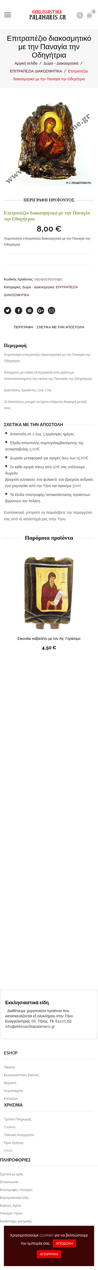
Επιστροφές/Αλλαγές (16, 1190)
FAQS (8, 1151)
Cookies (10, 1127)
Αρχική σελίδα (26, 63)
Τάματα (9, 1067)
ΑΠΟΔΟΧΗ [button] (64, 1243)
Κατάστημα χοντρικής (16, 1221)
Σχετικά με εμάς (11, 1174)
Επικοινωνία (9, 1182)
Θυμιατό (10, 1083)
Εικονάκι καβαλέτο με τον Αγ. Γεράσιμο (49, 638)
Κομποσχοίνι (13, 1091)
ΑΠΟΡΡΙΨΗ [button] (49, 1254)
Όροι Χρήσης (14, 1143)
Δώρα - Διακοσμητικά (60, 63)
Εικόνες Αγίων (10, 1205)
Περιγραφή (23, 327)
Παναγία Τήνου (11, 1213)
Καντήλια (11, 1098)
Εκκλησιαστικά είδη (14, 1198)
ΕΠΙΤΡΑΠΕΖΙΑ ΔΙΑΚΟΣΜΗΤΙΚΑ (36, 71)
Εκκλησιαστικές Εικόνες (21, 1075)
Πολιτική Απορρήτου (19, 1135)
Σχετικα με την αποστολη (60, 327)
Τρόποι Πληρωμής (18, 1119)
